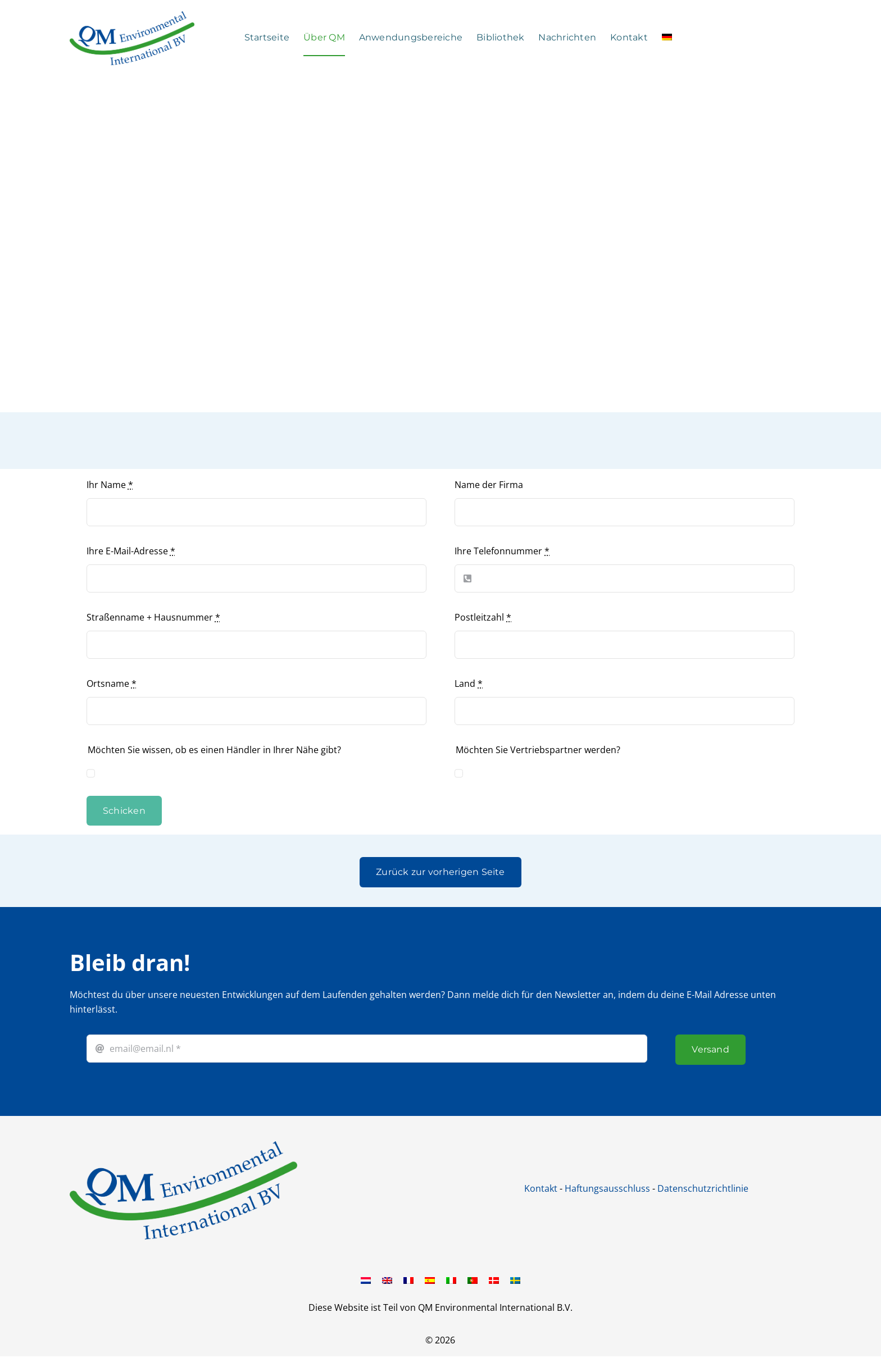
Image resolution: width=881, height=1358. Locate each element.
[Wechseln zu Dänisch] (494, 1279)
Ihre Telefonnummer (502, 551)
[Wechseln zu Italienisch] (451, 1279)
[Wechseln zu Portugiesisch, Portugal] (472, 1279)
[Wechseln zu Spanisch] (429, 1279)
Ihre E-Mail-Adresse (131, 551)
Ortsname (112, 683)
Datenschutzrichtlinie (702, 1188)
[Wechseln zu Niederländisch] (365, 1279)
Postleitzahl (483, 617)
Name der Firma (489, 485)
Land (469, 683)
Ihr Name (110, 485)
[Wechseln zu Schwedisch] (515, 1279)
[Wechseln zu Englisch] (387, 1279)
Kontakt (540, 1188)
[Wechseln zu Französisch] (408, 1279)
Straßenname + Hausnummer (153, 617)
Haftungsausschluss (607, 1188)
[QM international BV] (183, 1146)
